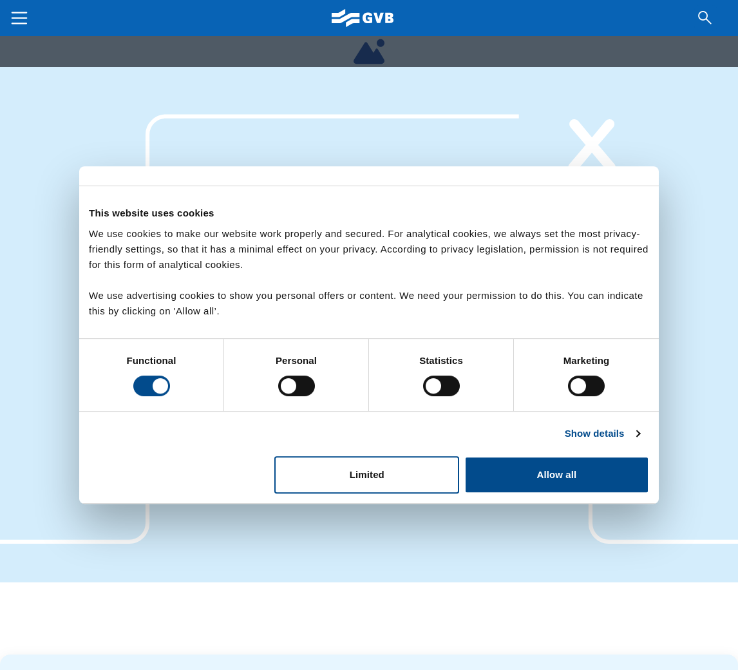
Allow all (557, 474)
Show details (595, 433)
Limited (367, 474)
